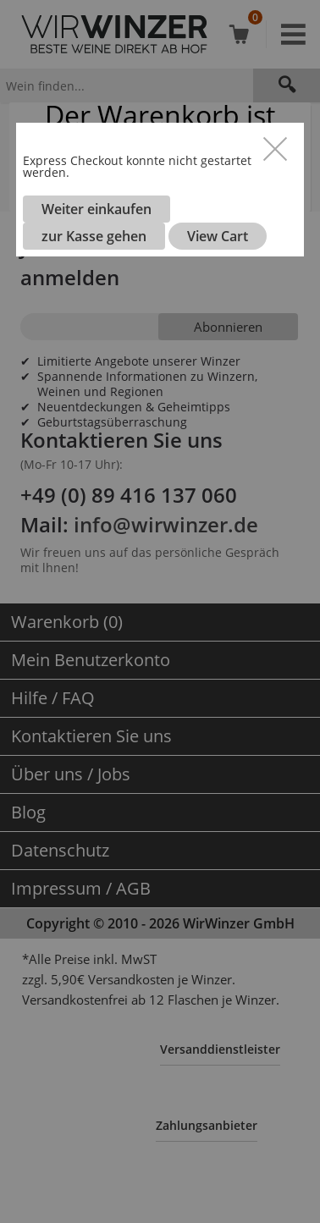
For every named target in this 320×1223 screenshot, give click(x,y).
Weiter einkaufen (96, 209)
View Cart (217, 236)
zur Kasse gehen (93, 236)
